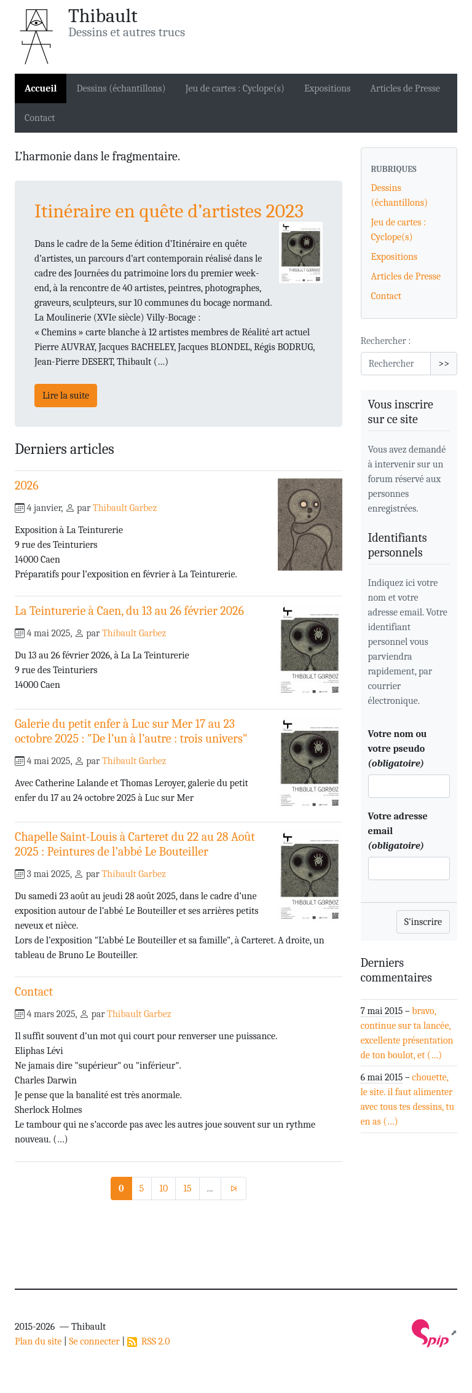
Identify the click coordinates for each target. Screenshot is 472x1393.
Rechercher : (386, 340)
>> (443, 363)
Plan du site (38, 1341)
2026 (27, 485)
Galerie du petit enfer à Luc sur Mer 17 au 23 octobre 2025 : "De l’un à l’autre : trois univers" (131, 731)
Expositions (327, 88)
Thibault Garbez (125, 507)
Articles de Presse (406, 88)
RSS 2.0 (148, 1341)
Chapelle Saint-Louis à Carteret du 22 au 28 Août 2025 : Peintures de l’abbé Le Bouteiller (135, 844)
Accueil (41, 88)
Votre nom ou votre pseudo (397, 748)
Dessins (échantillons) (120, 88)
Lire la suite (65, 395)
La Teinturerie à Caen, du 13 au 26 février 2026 (129, 611)
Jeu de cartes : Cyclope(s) (235, 88)
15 (187, 1188)
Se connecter (94, 1341)
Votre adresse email (398, 831)
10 (163, 1188)
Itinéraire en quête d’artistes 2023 (169, 211)
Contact (40, 117)
